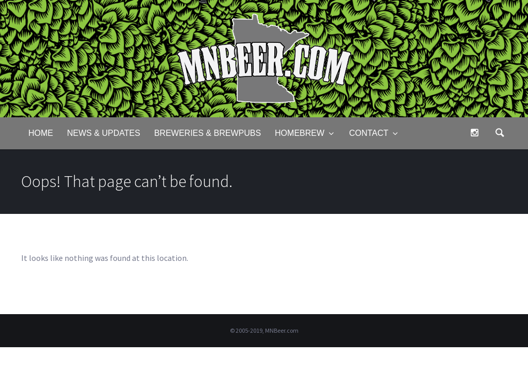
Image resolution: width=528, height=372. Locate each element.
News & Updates (103, 133)
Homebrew (299, 133)
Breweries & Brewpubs (207, 133)
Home (40, 133)
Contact (368, 133)
